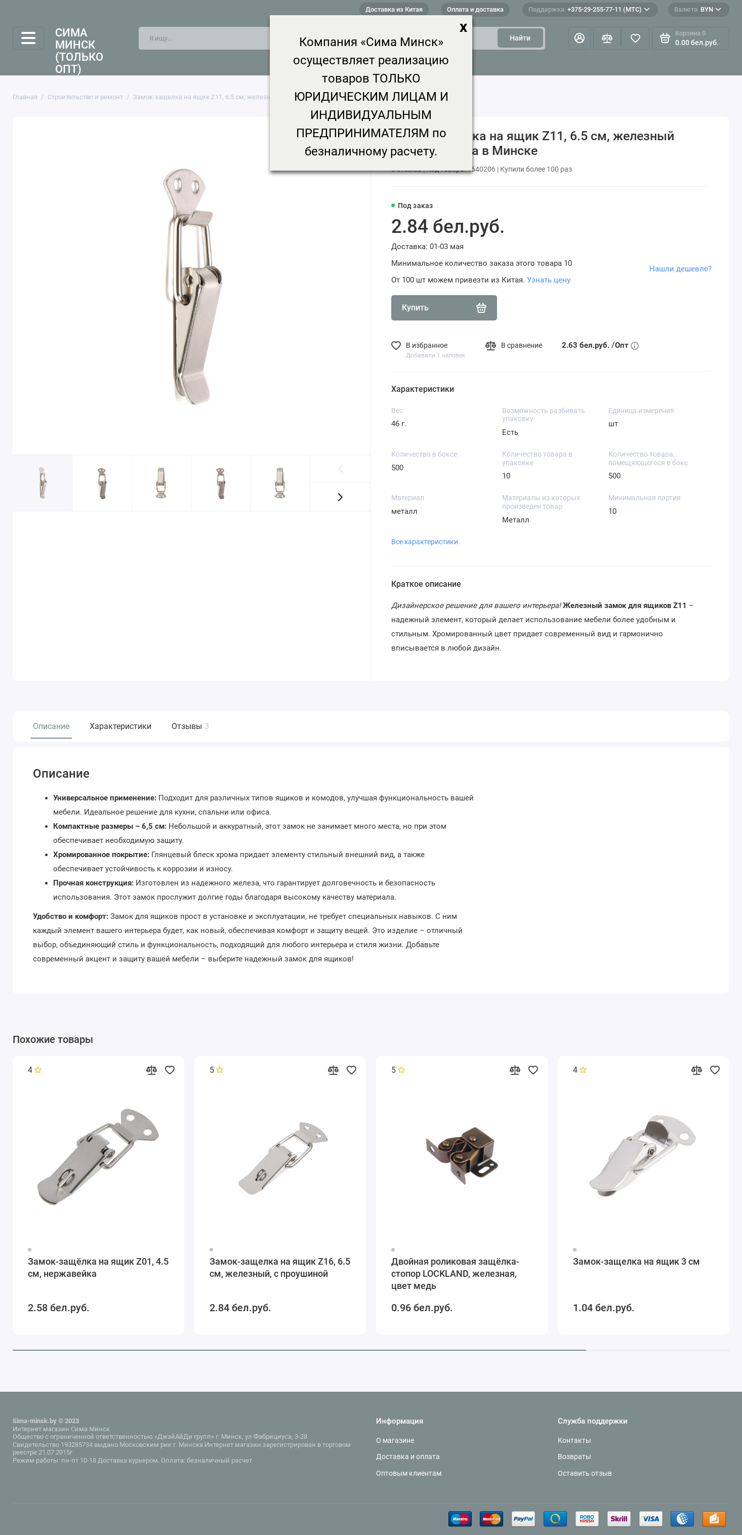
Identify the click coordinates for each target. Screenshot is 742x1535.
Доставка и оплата (408, 1456)
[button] (340, 496)
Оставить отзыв (585, 1473)
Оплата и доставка (475, 9)
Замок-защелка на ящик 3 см (636, 1261)
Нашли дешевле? (680, 268)
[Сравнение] (607, 38)
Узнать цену (548, 280)
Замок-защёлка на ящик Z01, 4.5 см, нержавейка (98, 1267)
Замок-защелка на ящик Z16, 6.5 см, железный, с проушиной (280, 1267)
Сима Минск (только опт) (79, 51)
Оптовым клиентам (408, 1473)
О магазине (395, 1440)
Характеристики (120, 726)
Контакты (574, 1440)
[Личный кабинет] (579, 38)
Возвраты (574, 1456)
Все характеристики (424, 542)
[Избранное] (635, 38)
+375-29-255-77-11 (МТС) (589, 10)
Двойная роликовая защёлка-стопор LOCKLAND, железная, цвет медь (455, 1273)
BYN (697, 10)
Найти (520, 38)
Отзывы (189, 726)
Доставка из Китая (394, 9)
